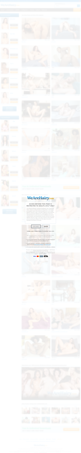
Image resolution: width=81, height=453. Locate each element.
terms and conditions (38, 244)
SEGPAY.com (42, 252)
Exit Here (36, 226)
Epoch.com (32, 251)
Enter (46, 226)
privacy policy (48, 244)
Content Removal (42, 253)
